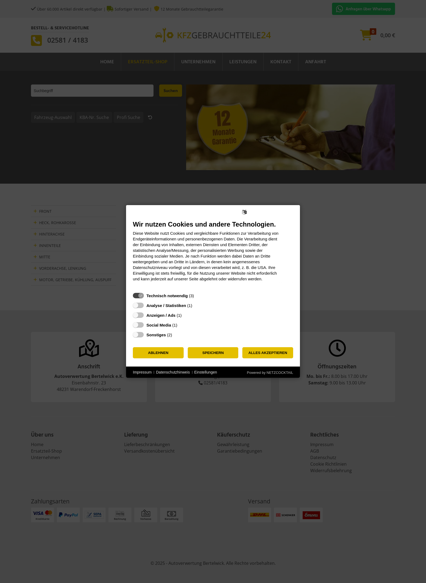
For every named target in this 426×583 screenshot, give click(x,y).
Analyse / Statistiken (166, 305)
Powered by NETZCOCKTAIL (270, 373)
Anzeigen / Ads (161, 315)
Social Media (158, 325)
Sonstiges (156, 335)
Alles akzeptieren (267, 353)
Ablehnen (158, 353)
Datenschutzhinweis (173, 372)
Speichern (213, 353)
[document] (213, 255)
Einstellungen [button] (205, 372)
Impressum (142, 372)
